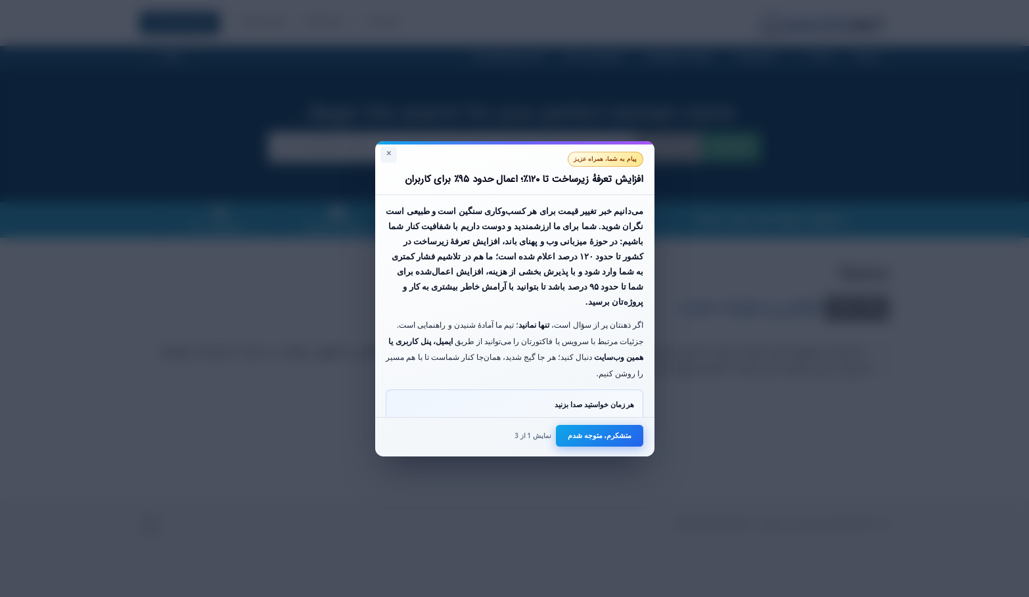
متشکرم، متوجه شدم (600, 435)
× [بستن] (389, 154)
